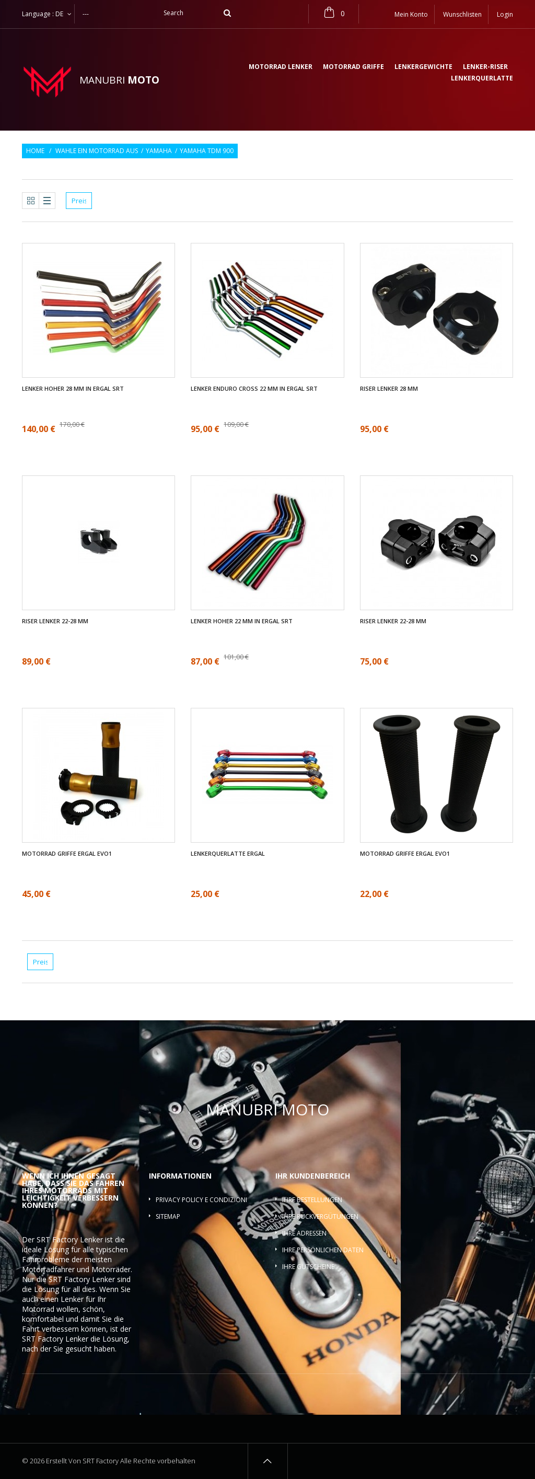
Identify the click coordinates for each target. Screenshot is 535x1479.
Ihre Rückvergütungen (320, 1216)
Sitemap (168, 1216)
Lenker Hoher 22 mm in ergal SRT (242, 621)
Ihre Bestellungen (312, 1199)
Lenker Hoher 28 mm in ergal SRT (73, 388)
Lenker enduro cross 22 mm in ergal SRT (254, 388)
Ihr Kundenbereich (312, 1176)
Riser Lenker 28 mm (389, 388)
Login (505, 14)
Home (35, 151)
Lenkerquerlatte (482, 79)
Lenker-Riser (485, 67)
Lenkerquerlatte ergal (228, 853)
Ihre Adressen (304, 1233)
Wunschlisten (462, 14)
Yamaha (159, 151)
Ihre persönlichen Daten (323, 1249)
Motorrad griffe (353, 67)
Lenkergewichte (423, 67)
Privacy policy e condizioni (201, 1199)
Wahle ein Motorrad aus (96, 151)
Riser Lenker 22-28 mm (55, 621)
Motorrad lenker (280, 67)
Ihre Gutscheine (308, 1266)
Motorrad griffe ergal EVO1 (67, 853)
